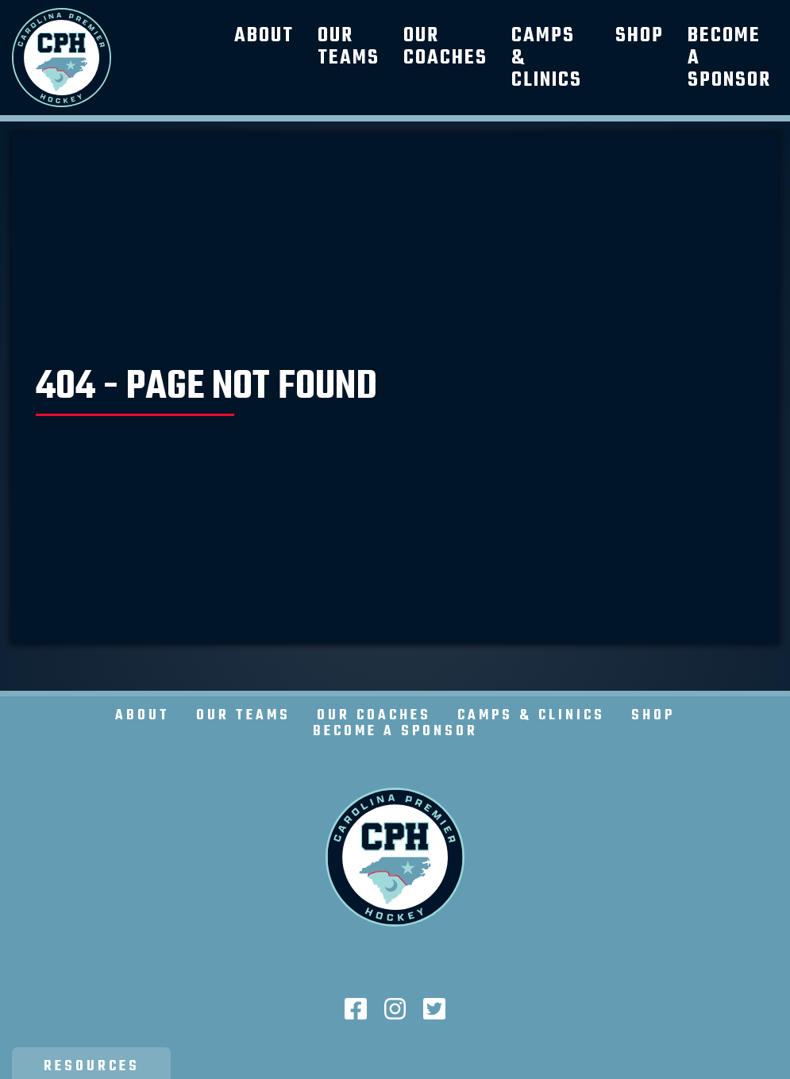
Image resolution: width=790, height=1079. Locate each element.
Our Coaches (445, 47)
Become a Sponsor (395, 731)
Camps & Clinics (531, 715)
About (264, 36)
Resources (92, 1066)
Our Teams (349, 47)
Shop (639, 36)
